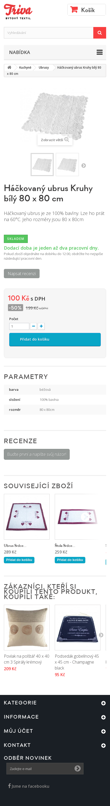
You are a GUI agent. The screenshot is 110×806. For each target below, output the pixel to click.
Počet (13, 318)
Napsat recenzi (22, 273)
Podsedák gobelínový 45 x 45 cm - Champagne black (77, 662)
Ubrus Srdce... (15, 545)
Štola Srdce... (65, 545)
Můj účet (18, 731)
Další (83, 165)
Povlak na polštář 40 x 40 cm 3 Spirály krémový (26, 659)
